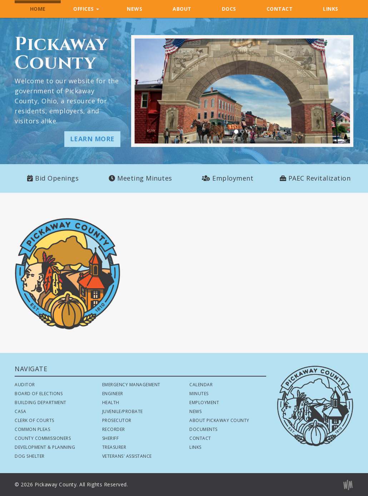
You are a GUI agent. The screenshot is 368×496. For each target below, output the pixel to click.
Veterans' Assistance (127, 456)
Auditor (25, 385)
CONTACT (280, 8)
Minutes (199, 394)
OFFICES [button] (86, 8)
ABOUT (182, 8)
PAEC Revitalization (319, 178)
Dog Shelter (30, 456)
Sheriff (110, 438)
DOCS (229, 8)
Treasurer (114, 447)
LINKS (330, 8)
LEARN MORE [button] (92, 138)
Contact (200, 438)
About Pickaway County (219, 420)
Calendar (201, 385)
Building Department (40, 402)
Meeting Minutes (144, 178)
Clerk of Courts (34, 420)
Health (110, 402)
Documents (203, 429)
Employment (232, 178)
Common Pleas (32, 429)
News (195, 411)
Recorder (113, 429)
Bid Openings (57, 178)
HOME (38, 8)
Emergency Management (131, 385)
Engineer (112, 394)
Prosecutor (116, 420)
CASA (20, 411)
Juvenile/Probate (122, 411)
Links (195, 447)
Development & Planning (45, 447)
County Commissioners (43, 438)
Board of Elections (39, 394)
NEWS (134, 8)
